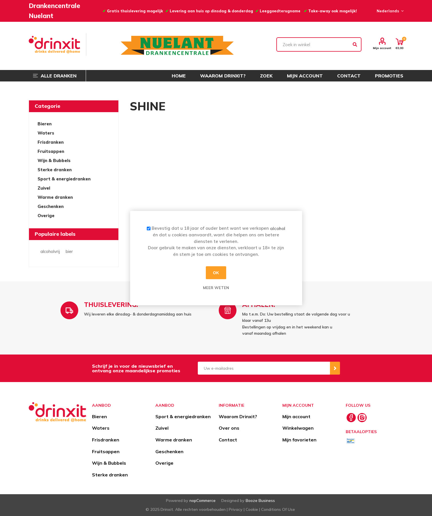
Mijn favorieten (299, 440)
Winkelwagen (298, 428)
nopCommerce (202, 500)
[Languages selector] (389, 11)
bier (69, 251)
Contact (228, 440)
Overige (46, 215)
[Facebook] (351, 417)
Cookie (252, 509)
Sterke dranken (55, 169)
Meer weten (216, 287)
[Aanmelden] (264, 368)
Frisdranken (51, 142)
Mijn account (382, 48)
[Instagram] (362, 417)
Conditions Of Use (278, 509)
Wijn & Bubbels (54, 160)
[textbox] (318, 44)
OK (216, 272)
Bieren (45, 123)
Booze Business (260, 500)
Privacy (236, 509)
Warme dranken (55, 197)
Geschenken (51, 206)
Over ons (229, 428)
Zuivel (44, 188)
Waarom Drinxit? (238, 416)
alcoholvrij (50, 251)
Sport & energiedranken (64, 179)
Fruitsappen (51, 151)
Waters (46, 133)
